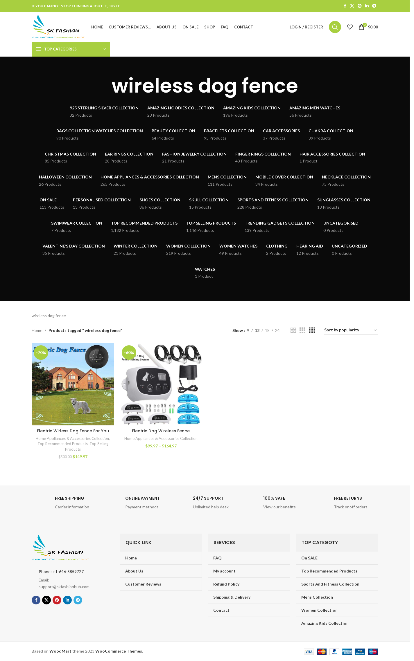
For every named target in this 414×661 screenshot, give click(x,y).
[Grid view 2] (293, 331)
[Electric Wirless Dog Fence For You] (73, 385)
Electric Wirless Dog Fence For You (73, 431)
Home (37, 330)
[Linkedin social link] (366, 6)
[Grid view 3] (302, 331)
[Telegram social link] (374, 6)
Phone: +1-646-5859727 (61, 571)
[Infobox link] (64, 504)
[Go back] (104, 86)
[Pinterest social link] (359, 6)
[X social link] (352, 6)
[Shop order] (351, 331)
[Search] (335, 27)
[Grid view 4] (312, 331)
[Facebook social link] (344, 6)
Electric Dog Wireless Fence (161, 431)
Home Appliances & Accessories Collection (72, 438)
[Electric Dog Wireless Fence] (161, 385)
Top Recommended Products (62, 444)
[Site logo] (59, 26)
